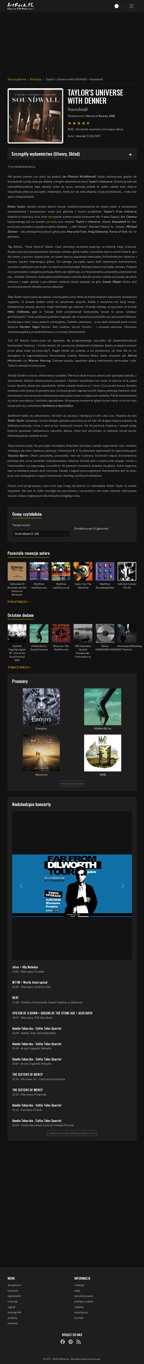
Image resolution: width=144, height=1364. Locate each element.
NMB (103, 774)
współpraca (81, 1312)
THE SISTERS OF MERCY (27, 1074)
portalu (51, 221)
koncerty (13, 1290)
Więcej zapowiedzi (72, 783)
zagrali (11, 1307)
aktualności (14, 1285)
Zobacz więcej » (19, 667)
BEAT (15, 997)
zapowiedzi (14, 1296)
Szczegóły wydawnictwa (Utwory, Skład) (45, 153)
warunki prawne (83, 1296)
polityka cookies (83, 1301)
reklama (78, 1307)
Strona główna (17, 79)
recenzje (13, 1301)
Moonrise (41, 774)
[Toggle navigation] (131, 6)
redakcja (79, 1285)
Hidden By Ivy (102, 728)
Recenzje (36, 79)
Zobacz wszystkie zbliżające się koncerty (72, 1133)
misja (77, 1290)
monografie (14, 1312)
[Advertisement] (72, 42)
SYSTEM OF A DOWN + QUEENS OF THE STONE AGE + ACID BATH (52, 1013)
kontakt (79, 1317)
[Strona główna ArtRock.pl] (21, 6)
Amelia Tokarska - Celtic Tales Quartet (37, 1028)
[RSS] (78, 1342)
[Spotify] (70, 1342)
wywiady (13, 1323)
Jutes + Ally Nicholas (25, 966)
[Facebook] (62, 1342)
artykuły (12, 1317)
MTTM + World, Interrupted (29, 982)
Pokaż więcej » (18, 601)
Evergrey (41, 728)
